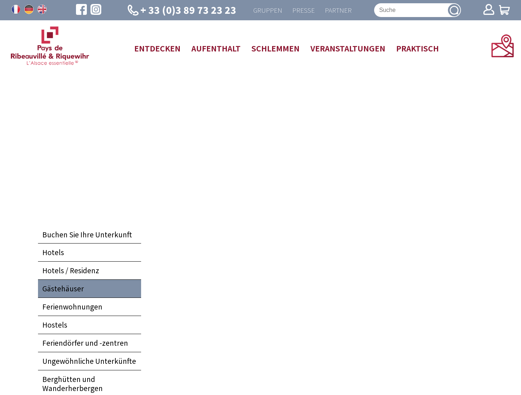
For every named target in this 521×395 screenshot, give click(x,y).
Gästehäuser (63, 289)
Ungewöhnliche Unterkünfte (89, 362)
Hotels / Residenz (70, 271)
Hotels (53, 253)
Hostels (54, 325)
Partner (338, 10)
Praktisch (417, 48)
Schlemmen (275, 48)
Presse (303, 10)
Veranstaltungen (347, 48)
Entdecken (157, 48)
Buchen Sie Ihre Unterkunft (87, 235)
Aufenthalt (216, 48)
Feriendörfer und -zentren (85, 343)
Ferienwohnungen (72, 307)
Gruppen (266, 10)
